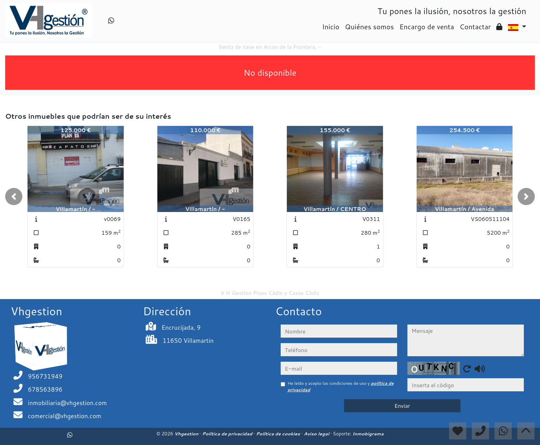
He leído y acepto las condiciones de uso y (341, 386)
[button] (13, 196)
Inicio (330, 26)
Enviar (402, 406)
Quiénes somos (369, 26)
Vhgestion (186, 434)
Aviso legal (317, 434)
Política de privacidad (227, 434)
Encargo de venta (426, 26)
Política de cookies (278, 434)
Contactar (475, 26)
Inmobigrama (367, 434)
